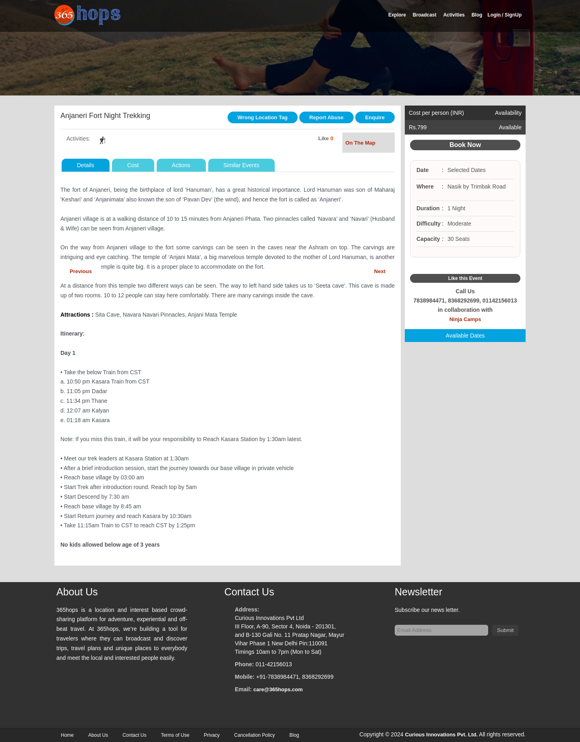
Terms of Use (175, 735)
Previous (81, 271)
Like (323, 138)
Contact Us (134, 735)
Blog (477, 15)
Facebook (456, 266)
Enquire (375, 117)
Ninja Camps (465, 319)
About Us (98, 735)
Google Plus (475, 266)
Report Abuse (326, 117)
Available (510, 127)
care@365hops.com (278, 689)
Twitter (465, 266)
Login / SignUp (504, 15)
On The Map (369, 143)
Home (67, 735)
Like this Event (465, 278)
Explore (397, 15)
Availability (508, 113)
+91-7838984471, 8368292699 (295, 677)
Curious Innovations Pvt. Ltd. (441, 735)
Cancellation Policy (254, 735)
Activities (453, 15)
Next (379, 271)
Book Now (465, 144)
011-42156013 (273, 664)
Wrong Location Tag (263, 117)
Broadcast (425, 15)
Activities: (78, 138)
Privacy (212, 735)
